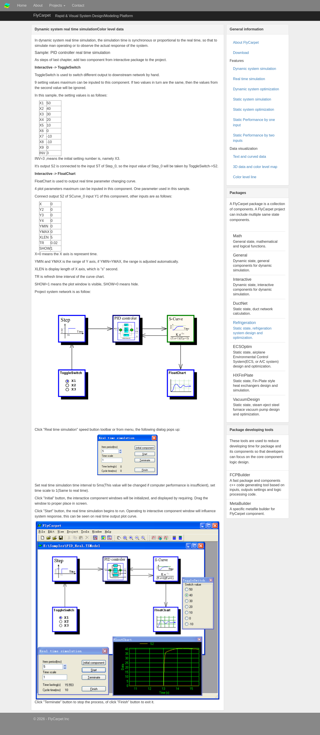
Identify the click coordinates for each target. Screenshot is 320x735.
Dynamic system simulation (254, 69)
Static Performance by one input (254, 122)
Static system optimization (253, 109)
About (38, 5)
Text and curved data (249, 156)
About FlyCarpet (246, 42)
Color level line (244, 177)
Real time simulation (249, 79)
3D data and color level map (255, 167)
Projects (57, 5)
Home (22, 5)
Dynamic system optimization (256, 89)
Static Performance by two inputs (254, 137)
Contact (78, 5)
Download (241, 53)
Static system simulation (252, 99)
